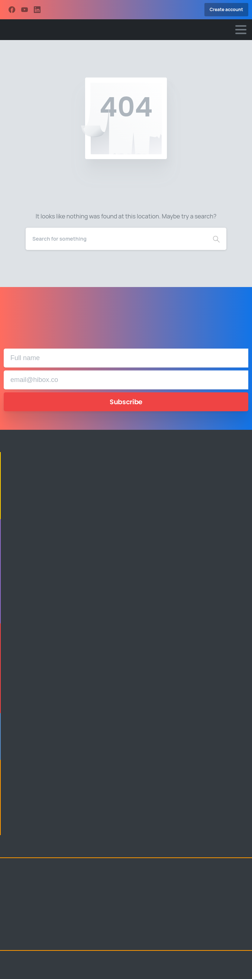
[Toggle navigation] (240, 29)
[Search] (116, 239)
